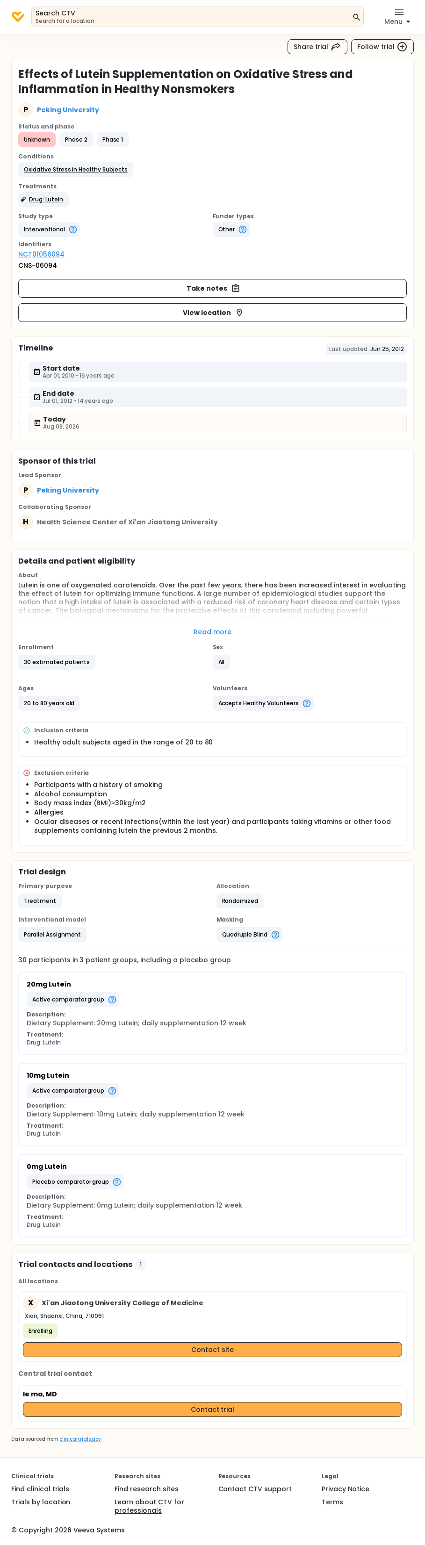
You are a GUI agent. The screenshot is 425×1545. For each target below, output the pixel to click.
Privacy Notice (346, 1489)
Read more (212, 632)
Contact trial (213, 1409)
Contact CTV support (255, 1489)
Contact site (212, 1349)
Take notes (213, 288)
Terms (332, 1502)
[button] (75, 169)
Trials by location (40, 1502)
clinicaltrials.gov (80, 1439)
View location (213, 312)
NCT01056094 (41, 254)
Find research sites (146, 1489)
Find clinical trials (40, 1489)
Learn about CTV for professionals (149, 1506)
